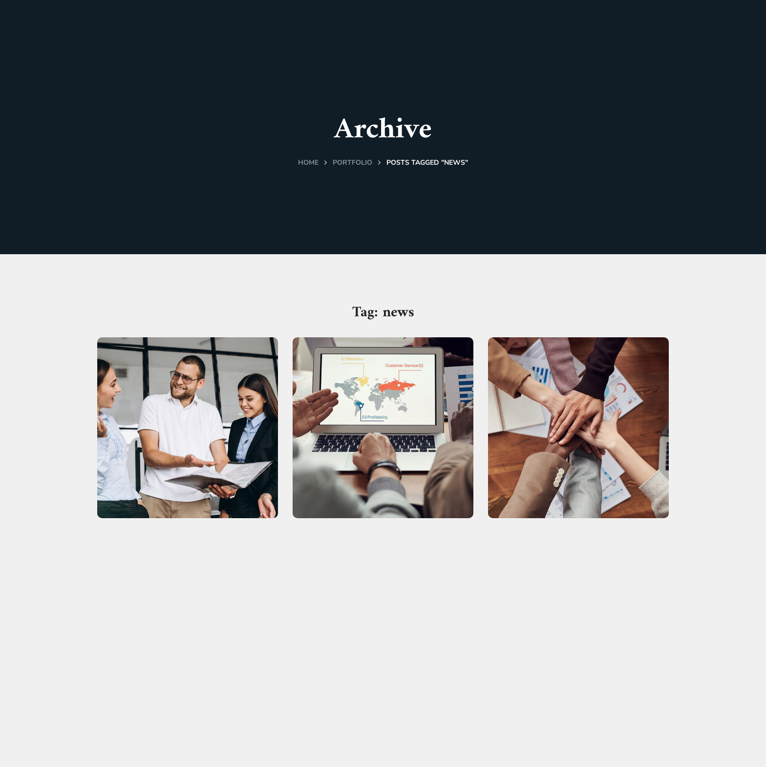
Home (308, 162)
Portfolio (352, 162)
